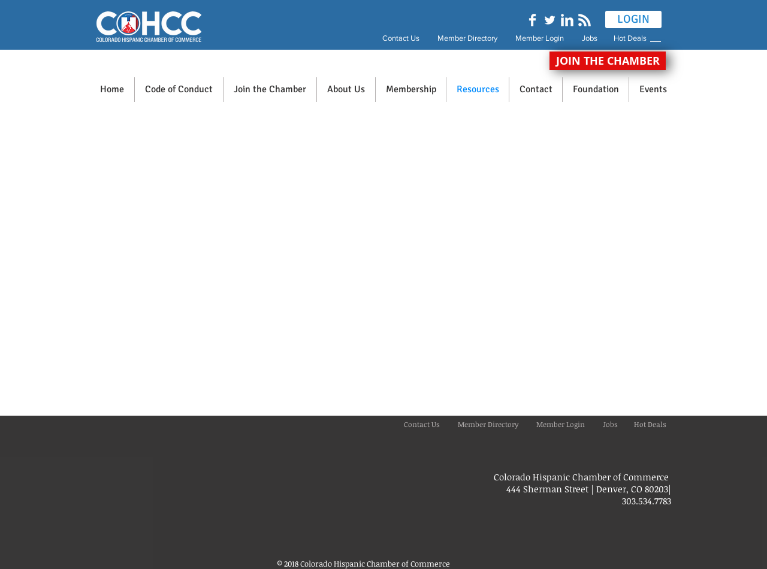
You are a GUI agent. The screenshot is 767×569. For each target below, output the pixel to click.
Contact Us (400, 38)
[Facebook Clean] (532, 20)
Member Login (539, 38)
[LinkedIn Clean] (567, 20)
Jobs (597, 38)
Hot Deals (632, 38)
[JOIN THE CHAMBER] (607, 61)
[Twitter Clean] (549, 20)
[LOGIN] (633, 19)
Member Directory (468, 38)
